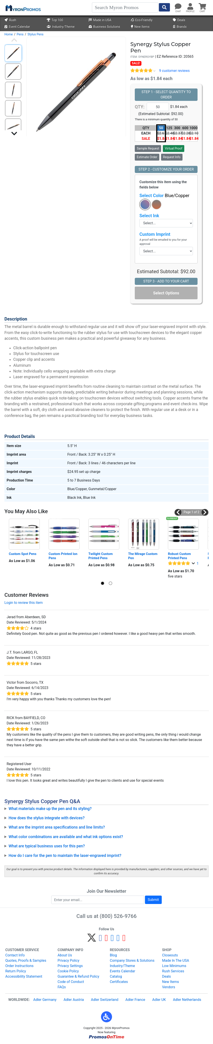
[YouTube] (124, 940)
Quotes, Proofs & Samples (25, 960)
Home (8, 34)
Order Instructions (19, 966)
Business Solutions (104, 27)
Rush (10, 20)
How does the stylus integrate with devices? (47, 818)
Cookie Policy (68, 971)
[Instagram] (112, 940)
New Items (140, 27)
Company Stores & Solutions (132, 960)
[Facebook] (100, 940)
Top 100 (55, 20)
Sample (148, 148)
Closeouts (170, 955)
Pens (20, 34)
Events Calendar (122, 971)
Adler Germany (44, 1000)
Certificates (119, 982)
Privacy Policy (69, 960)
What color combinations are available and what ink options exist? (66, 837)
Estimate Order (147, 157)
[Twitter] (91, 940)
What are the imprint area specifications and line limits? (57, 827)
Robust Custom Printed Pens (180, 556)
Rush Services (173, 971)
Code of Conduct (71, 982)
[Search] (125, 7)
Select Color (164, 195)
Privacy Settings (70, 966)
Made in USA (100, 20)
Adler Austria (74, 1000)
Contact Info (15, 955)
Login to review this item (23, 603)
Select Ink (149, 215)
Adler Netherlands (187, 1000)
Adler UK (159, 1000)
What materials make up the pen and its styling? (50, 808)
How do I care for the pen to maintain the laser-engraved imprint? (65, 855)
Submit (153, 900)
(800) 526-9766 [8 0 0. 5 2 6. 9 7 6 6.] (118, 916)
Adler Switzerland (104, 1000)
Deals (179, 20)
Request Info (172, 157)
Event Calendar (17, 27)
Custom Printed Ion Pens (63, 556)
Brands (179, 27)
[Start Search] (164, 7)
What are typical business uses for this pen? (47, 846)
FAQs (62, 987)
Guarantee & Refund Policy (78, 976)
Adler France (135, 1000)
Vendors (168, 987)
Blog (113, 955)
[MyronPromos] (22, 8)
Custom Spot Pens (22, 554)
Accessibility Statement (23, 976)
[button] (145, 204)
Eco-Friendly (141, 20)
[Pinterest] (106, 940)
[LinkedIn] (118, 940)
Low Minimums (174, 966)
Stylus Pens (35, 34)
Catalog (116, 976)
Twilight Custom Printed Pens (101, 556)
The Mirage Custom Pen (143, 556)
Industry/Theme (60, 27)
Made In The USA (175, 960)
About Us (65, 955)
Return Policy (15, 971)
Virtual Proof (173, 148)
